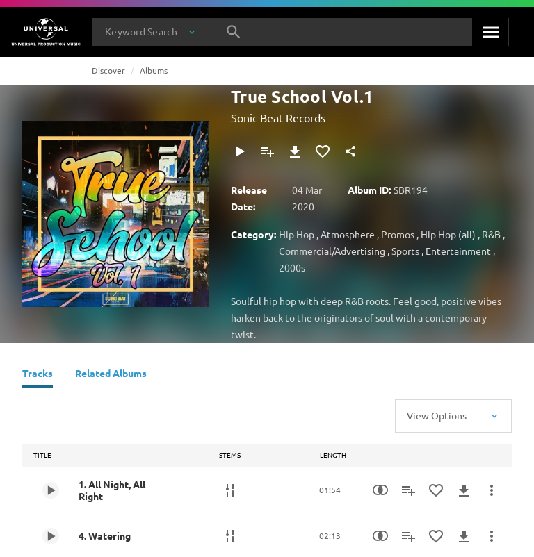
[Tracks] (37, 375)
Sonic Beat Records (278, 117)
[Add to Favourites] (322, 151)
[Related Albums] (111, 375)
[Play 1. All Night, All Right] (50, 490)
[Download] (294, 151)
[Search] (490, 32)
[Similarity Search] (380, 490)
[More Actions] (491, 490)
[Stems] (230, 490)
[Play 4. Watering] (50, 536)
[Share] (350, 151)
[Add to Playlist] (267, 151)
